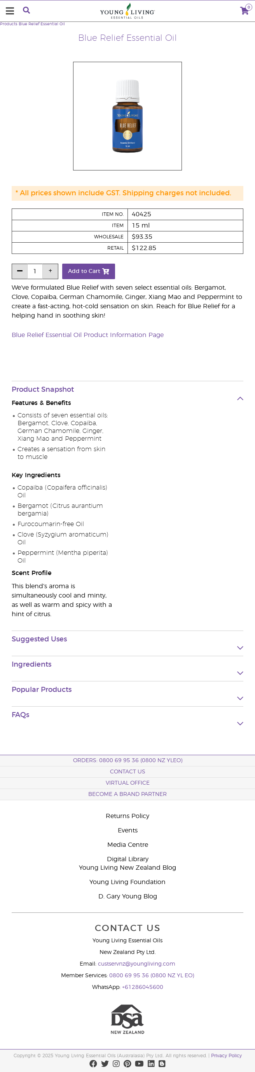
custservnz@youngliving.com (136, 964)
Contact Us (127, 772)
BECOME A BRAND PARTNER (127, 794)
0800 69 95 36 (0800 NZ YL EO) (151, 975)
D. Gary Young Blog (127, 896)
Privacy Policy (226, 1055)
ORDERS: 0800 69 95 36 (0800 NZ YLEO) (127, 760)
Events (128, 830)
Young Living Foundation (127, 882)
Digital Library (127, 859)
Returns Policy (127, 816)
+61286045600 (142, 987)
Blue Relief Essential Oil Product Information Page (88, 335)
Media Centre (127, 845)
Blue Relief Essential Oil (42, 24)
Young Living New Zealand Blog (127, 868)
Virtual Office (128, 783)
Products (8, 24)
